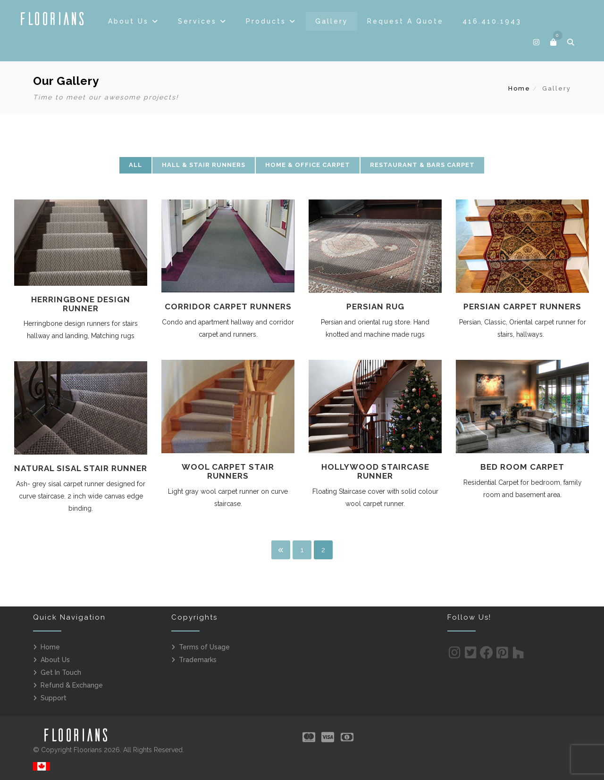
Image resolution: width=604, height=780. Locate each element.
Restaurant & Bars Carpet (422, 164)
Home (519, 88)
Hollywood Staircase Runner (375, 471)
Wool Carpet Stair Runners (228, 471)
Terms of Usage (204, 647)
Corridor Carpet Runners (228, 306)
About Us (55, 660)
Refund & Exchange (72, 685)
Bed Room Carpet (522, 467)
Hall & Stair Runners (203, 164)
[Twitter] (471, 655)
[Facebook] (486, 655)
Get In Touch (61, 672)
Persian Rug (375, 306)
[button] (553, 42)
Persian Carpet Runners (522, 306)
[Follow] (536, 42)
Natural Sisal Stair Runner (80, 468)
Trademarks (198, 660)
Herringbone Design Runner (80, 304)
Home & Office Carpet (307, 164)
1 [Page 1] (302, 550)
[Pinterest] (502, 655)
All (135, 164)
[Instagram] (455, 655)
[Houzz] (518, 655)
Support (54, 698)
